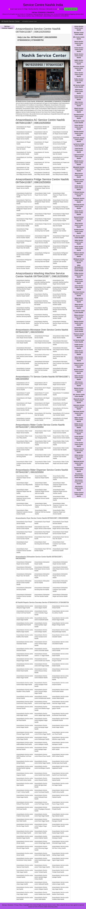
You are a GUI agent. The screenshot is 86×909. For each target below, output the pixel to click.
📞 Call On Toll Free (70, 9)
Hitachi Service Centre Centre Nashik (78, 110)
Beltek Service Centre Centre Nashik (79, 425)
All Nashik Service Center (10, 21)
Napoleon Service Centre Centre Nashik (79, 181)
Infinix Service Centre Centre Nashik (79, 456)
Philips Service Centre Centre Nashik (78, 275)
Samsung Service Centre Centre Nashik (79, 206)
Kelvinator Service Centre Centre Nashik (78, 139)
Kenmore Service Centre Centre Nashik (79, 450)
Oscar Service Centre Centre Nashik (79, 431)
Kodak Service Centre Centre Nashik (78, 346)
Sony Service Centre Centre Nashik (79, 225)
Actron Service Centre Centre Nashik (78, 28)
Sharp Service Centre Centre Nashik (79, 306)
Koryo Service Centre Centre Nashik (79, 127)
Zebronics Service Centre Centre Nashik (78, 407)
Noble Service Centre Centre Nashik (79, 352)
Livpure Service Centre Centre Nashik (79, 494)
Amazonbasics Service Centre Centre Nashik (78, 329)
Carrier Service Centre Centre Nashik (78, 55)
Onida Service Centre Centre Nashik (79, 187)
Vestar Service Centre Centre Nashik (79, 248)
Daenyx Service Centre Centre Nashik (79, 323)
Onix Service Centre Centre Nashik (79, 481)
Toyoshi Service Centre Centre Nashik (79, 469)
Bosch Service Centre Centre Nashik (78, 43)
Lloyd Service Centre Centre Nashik (79, 150)
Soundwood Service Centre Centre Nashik (78, 475)
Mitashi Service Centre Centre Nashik (78, 162)
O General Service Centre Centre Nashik (78, 193)
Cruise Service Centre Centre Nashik (78, 438)
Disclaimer (10, 905)
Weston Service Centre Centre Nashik (79, 390)
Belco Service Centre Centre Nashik (79, 358)
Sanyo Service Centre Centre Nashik (79, 212)
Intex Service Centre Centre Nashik (79, 281)
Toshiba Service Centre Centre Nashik (79, 231)
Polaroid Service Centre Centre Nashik (79, 365)
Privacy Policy (18, 905)
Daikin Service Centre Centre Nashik (79, 62)
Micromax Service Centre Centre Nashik (79, 413)
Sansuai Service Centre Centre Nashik (79, 218)
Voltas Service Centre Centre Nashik (79, 242)
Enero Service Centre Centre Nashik (79, 74)
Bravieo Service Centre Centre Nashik (79, 371)
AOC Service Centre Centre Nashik (79, 383)
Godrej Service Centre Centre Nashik (78, 97)
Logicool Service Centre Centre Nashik (79, 156)
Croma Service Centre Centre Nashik (78, 49)
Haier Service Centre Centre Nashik (79, 103)
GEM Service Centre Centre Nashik (79, 91)
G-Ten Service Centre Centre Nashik (79, 444)
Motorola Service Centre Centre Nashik (79, 463)
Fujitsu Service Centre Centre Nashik (78, 80)
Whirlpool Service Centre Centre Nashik (79, 260)
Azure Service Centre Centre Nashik (79, 287)
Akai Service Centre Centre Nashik (79, 488)
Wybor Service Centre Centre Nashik (78, 419)
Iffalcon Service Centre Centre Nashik (79, 316)
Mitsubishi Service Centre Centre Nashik (78, 169)
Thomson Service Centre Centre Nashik (79, 335)
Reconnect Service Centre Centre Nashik (78, 293)
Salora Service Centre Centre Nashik (78, 377)
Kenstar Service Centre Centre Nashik (79, 133)
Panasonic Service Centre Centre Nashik (78, 200)
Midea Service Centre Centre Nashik (79, 300)
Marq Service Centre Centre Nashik (79, 175)
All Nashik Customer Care (29, 21)
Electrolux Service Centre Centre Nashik (78, 68)
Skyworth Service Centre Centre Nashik (79, 400)
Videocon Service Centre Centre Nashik (79, 254)
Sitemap (4, 905)
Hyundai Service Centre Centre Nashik (79, 116)
